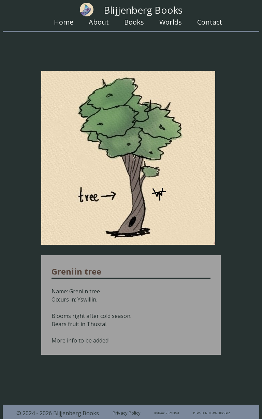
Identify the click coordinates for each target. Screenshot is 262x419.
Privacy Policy (127, 413)
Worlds (170, 22)
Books (134, 22)
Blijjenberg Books (131, 9)
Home (63, 22)
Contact (209, 22)
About (99, 22)
